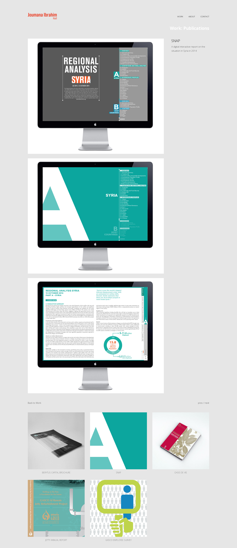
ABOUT (191, 16)
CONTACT (204, 16)
